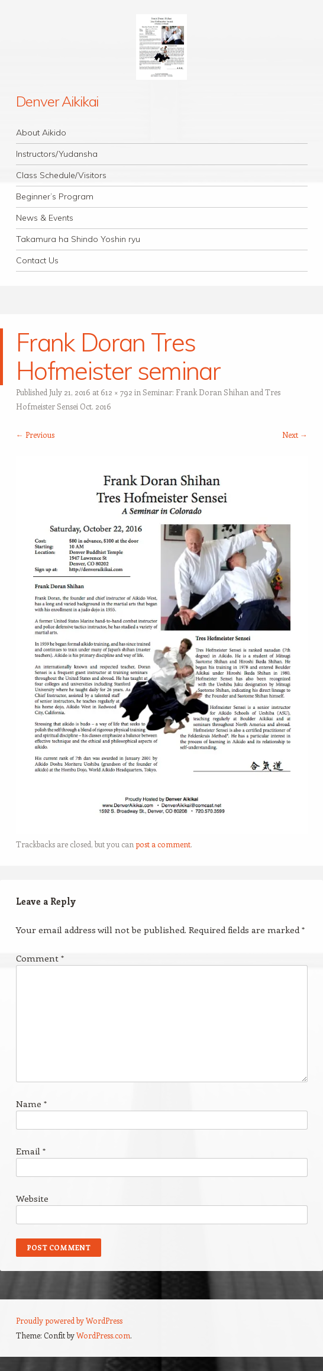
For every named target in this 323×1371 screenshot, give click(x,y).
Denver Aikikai (57, 101)
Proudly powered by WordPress (69, 1320)
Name (31, 1103)
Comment (40, 958)
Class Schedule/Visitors (61, 175)
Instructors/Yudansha (57, 154)
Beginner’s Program (54, 196)
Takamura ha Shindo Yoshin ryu (78, 239)
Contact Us (37, 260)
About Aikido (41, 132)
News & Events (44, 217)
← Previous (35, 435)
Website (32, 1198)
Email (31, 1151)
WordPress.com (103, 1335)
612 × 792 (117, 392)
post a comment (162, 844)
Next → (295, 435)
